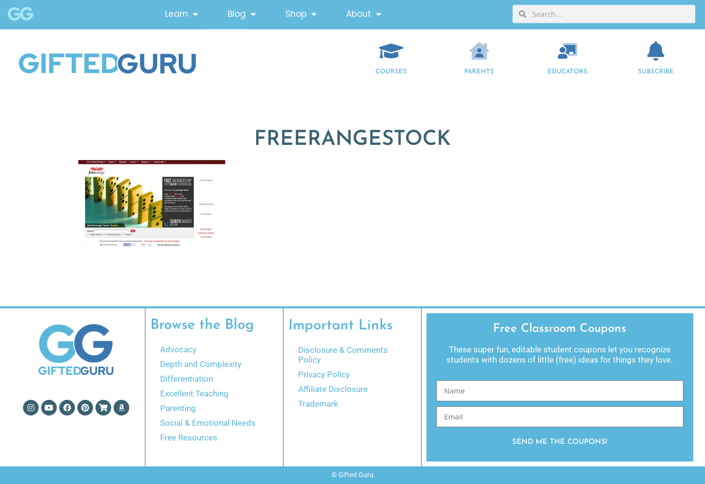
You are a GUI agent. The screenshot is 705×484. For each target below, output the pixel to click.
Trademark (318, 404)
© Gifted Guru (352, 475)
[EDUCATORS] (567, 51)
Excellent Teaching (194, 393)
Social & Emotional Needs (208, 423)
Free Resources (188, 437)
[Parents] (479, 51)
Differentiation (186, 379)
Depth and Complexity (200, 364)
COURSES (391, 72)
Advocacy (178, 349)
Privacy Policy (324, 374)
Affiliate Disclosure (333, 389)
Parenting (178, 408)
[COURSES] (391, 51)
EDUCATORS (567, 72)
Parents (479, 72)
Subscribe (656, 72)
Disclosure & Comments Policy (343, 355)
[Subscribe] (656, 51)
